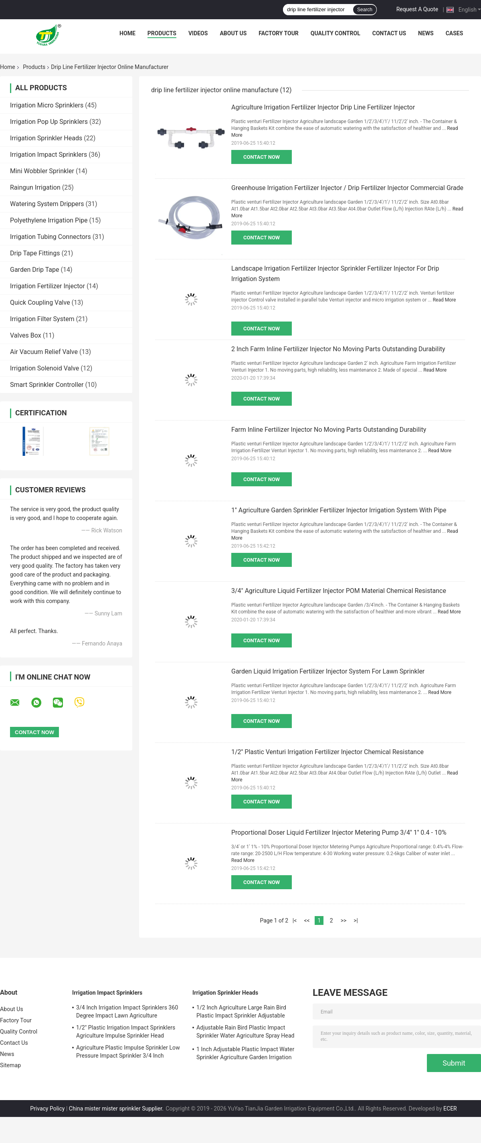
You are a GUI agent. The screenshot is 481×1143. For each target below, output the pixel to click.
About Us (233, 33)
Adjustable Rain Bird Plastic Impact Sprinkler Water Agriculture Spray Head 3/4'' (245, 1032)
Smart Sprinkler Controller (46, 384)
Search (364, 9)
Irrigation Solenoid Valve (44, 368)
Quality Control (335, 33)
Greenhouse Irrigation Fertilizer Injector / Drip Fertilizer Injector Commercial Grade (347, 188)
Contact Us (389, 33)
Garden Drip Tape (34, 269)
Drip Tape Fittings (35, 253)
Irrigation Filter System (42, 319)
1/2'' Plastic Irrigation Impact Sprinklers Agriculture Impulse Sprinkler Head (125, 1031)
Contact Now (261, 157)
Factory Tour (279, 33)
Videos (198, 33)
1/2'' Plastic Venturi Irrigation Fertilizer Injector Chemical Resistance (327, 752)
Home (127, 33)
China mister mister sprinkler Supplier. (117, 1108)
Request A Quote (417, 9)
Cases (454, 33)
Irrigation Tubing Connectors (50, 237)
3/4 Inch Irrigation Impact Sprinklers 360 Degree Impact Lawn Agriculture (127, 1011)
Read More (444, 300)
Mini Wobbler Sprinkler (42, 171)
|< (295, 920)
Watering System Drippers (47, 204)
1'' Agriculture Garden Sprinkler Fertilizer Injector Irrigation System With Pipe (338, 510)
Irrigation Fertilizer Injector (47, 286)
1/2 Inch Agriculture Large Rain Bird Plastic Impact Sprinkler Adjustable (241, 1011)
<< (306, 920)
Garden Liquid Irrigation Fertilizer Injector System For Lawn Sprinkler (327, 671)
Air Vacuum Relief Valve (44, 352)
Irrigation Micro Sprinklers (46, 105)
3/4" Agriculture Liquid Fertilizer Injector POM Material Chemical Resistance (338, 591)
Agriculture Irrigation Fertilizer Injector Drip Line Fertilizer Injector (323, 107)
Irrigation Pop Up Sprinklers (49, 121)
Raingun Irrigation (35, 187)
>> (344, 920)
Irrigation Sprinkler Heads (46, 138)
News (426, 33)
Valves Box (25, 335)
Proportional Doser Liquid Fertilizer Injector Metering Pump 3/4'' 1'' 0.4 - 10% (339, 832)
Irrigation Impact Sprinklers (48, 154)
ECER (450, 1108)
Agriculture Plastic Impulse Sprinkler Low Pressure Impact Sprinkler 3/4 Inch (128, 1051)
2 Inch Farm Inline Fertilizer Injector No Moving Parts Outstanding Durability (338, 349)
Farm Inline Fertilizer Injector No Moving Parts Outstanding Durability (328, 429)
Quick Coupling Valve (40, 302)
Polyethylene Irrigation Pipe (49, 220)
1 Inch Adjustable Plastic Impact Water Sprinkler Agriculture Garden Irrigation (245, 1053)
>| (356, 920)
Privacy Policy (47, 1108)
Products (162, 33)
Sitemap (10, 1065)
